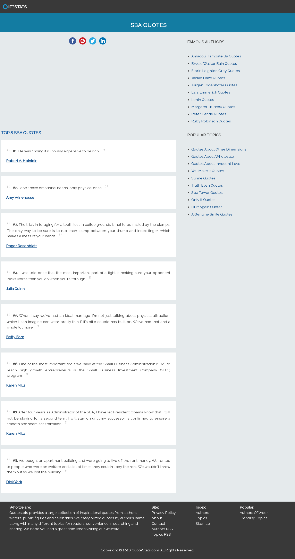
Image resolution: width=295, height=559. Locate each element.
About (157, 518)
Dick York (14, 482)
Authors (202, 512)
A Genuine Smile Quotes (212, 214)
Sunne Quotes (203, 178)
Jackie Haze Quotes (208, 78)
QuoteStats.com (145, 550)
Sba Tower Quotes (207, 192)
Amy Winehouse (20, 197)
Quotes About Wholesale (212, 156)
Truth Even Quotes (207, 185)
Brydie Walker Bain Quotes (214, 63)
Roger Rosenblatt (21, 246)
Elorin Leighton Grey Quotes (215, 70)
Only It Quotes (203, 199)
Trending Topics (253, 518)
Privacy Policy (164, 512)
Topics (201, 518)
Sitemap (203, 523)
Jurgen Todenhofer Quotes (214, 85)
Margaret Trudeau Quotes (213, 107)
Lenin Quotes (202, 99)
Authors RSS (162, 529)
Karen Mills (15, 385)
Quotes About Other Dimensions (218, 149)
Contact (158, 523)
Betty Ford (15, 337)
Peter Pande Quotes (208, 114)
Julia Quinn (15, 288)
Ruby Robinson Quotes (211, 121)
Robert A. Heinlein (21, 161)
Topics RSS (161, 534)
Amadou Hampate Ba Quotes (216, 56)
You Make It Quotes (207, 171)
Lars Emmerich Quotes (210, 92)
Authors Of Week (254, 512)
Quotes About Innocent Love (215, 163)
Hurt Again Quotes (206, 207)
